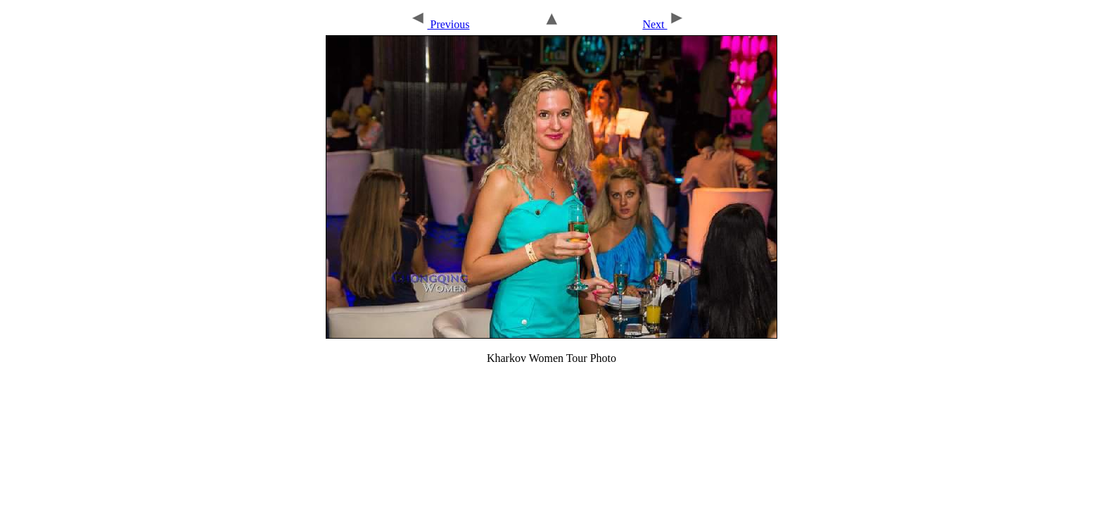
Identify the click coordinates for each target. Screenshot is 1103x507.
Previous (439, 24)
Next (663, 24)
